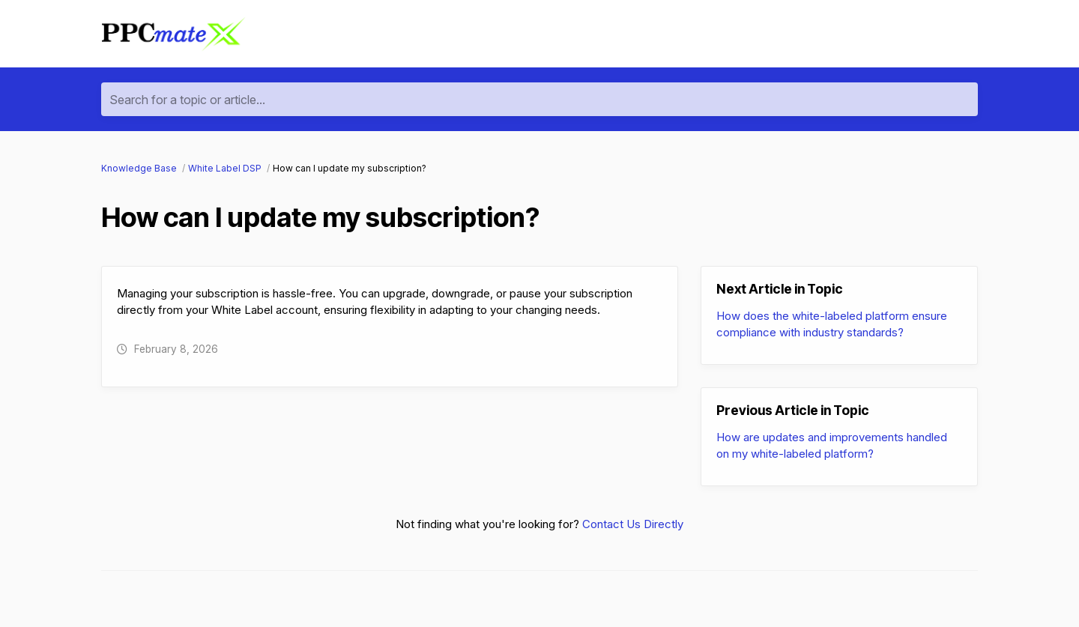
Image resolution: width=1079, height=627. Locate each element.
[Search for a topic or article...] (539, 99)
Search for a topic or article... (187, 99)
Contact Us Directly (632, 524)
